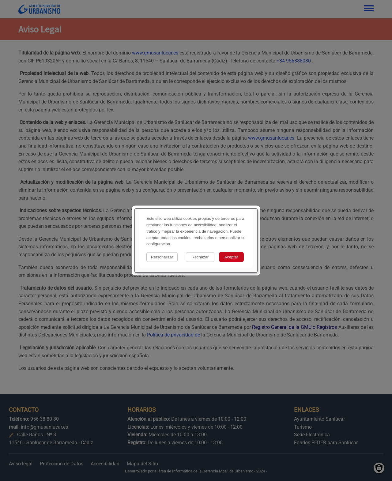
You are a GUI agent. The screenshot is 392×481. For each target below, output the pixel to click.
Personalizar (162, 257)
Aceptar (231, 257)
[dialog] (196, 240)
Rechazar (200, 257)
